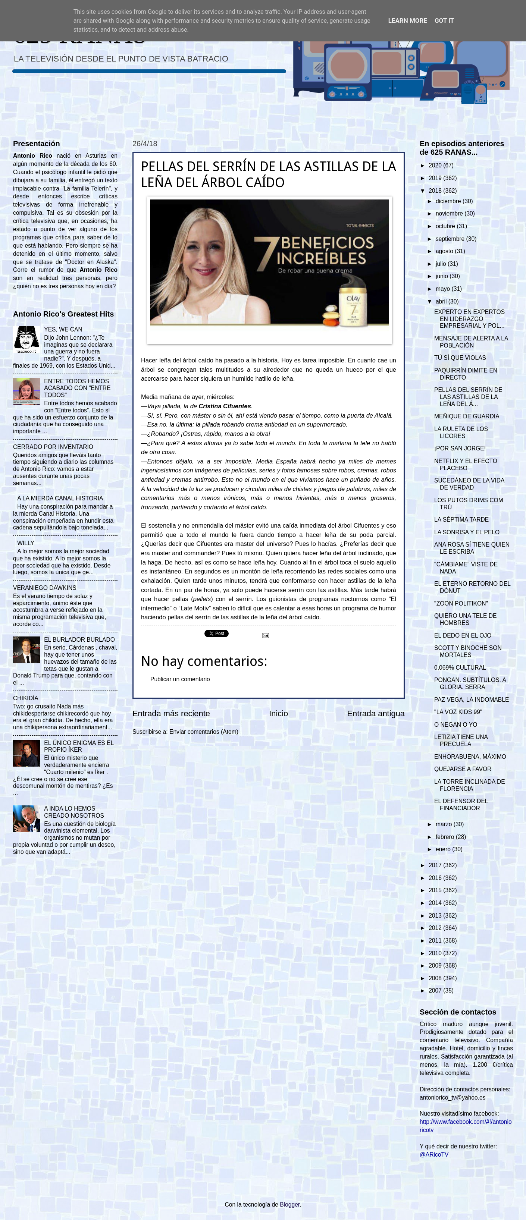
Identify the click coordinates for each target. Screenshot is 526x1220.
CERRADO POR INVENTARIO (53, 447)
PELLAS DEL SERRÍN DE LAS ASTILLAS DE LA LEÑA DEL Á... (468, 397)
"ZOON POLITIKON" (461, 603)
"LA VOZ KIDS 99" (458, 712)
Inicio (278, 713)
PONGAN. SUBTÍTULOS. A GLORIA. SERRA (470, 683)
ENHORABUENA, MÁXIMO (470, 757)
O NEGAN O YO (455, 724)
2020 (436, 165)
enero (444, 849)
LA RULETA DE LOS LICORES (461, 432)
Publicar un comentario (180, 679)
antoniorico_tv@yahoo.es (453, 1097)
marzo (445, 824)
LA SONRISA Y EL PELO (467, 532)
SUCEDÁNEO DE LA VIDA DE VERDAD (469, 484)
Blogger (290, 1204)
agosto (445, 251)
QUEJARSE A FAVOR (462, 769)
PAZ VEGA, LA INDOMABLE (471, 700)
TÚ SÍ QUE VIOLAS (460, 358)
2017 (436, 865)
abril (442, 301)
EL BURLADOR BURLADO (79, 639)
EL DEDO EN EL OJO (462, 635)
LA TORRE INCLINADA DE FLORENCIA (469, 785)
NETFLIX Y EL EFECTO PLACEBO (465, 464)
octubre (446, 226)
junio (443, 276)
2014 (436, 903)
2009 (436, 965)
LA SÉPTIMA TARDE (461, 519)
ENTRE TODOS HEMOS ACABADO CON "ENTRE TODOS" (77, 388)
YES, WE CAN (63, 329)
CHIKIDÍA (25, 698)
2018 (436, 191)
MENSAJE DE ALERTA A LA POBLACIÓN (471, 342)
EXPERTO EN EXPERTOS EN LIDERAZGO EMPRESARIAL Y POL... (469, 319)
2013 (436, 915)
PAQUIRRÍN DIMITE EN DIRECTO (465, 374)
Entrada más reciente (171, 713)
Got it (444, 20)
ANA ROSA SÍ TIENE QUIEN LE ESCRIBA (472, 548)
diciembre (449, 201)
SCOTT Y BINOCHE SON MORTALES (468, 651)
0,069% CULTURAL (460, 667)
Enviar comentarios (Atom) (203, 732)
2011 (436, 940)
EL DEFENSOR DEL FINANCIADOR (461, 804)
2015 (436, 890)
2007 (436, 990)
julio (442, 264)
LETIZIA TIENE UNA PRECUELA (461, 740)
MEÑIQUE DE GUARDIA (467, 416)
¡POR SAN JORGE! (460, 448)
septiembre (451, 239)
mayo (444, 289)
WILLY (25, 543)
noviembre (450, 213)
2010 (436, 953)
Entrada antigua (376, 713)
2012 (436, 928)
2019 (436, 178)
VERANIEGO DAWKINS (44, 588)
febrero (446, 837)
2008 (436, 978)
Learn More (407, 20)
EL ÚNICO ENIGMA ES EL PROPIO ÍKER (78, 746)
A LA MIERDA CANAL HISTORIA (60, 498)
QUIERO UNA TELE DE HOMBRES (465, 619)
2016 (436, 878)
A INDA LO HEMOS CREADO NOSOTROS (74, 812)
